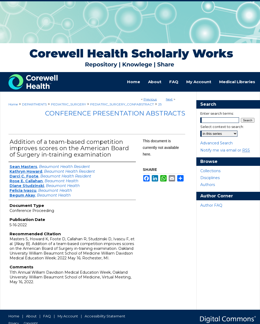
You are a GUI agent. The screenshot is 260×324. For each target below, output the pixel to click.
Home (13, 104)
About (31, 316)
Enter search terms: (217, 113)
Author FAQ (211, 205)
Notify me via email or (225, 150)
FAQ (47, 316)
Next (169, 99)
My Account (68, 316)
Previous (150, 99)
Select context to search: (222, 127)
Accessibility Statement (105, 316)
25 (160, 104)
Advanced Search (216, 143)
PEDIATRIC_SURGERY (68, 104)
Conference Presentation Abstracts (115, 113)
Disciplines (210, 177)
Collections (210, 170)
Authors (207, 184)
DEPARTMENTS (34, 104)
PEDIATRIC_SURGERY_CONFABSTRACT (122, 104)
